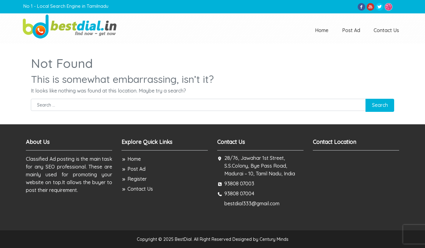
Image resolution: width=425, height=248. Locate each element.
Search (380, 105)
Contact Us (386, 30)
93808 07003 (239, 183)
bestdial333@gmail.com (251, 203)
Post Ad (351, 30)
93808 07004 (239, 193)
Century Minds (274, 239)
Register (134, 179)
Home (321, 30)
